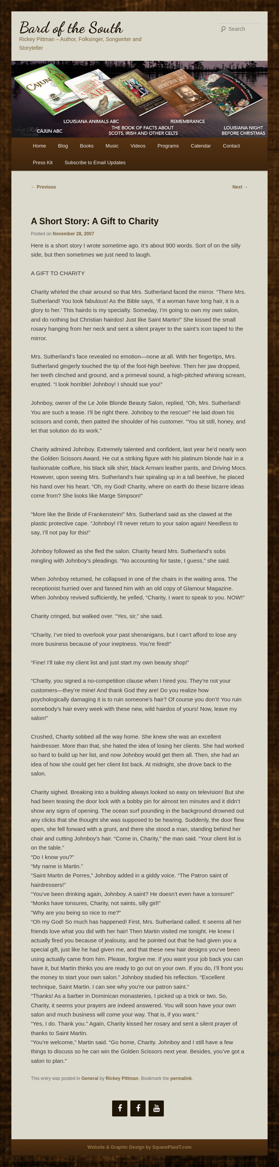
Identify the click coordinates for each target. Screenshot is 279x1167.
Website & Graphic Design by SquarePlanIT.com (139, 1147)
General (89, 1078)
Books (87, 146)
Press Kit (42, 162)
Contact (231, 146)
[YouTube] (156, 1108)
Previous (43, 187)
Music (112, 146)
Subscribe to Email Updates (95, 162)
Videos (138, 146)
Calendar (201, 146)
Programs (168, 146)
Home (39, 146)
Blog (63, 146)
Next (240, 187)
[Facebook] (119, 1108)
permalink (181, 1078)
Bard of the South (71, 27)
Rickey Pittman (122, 1078)
